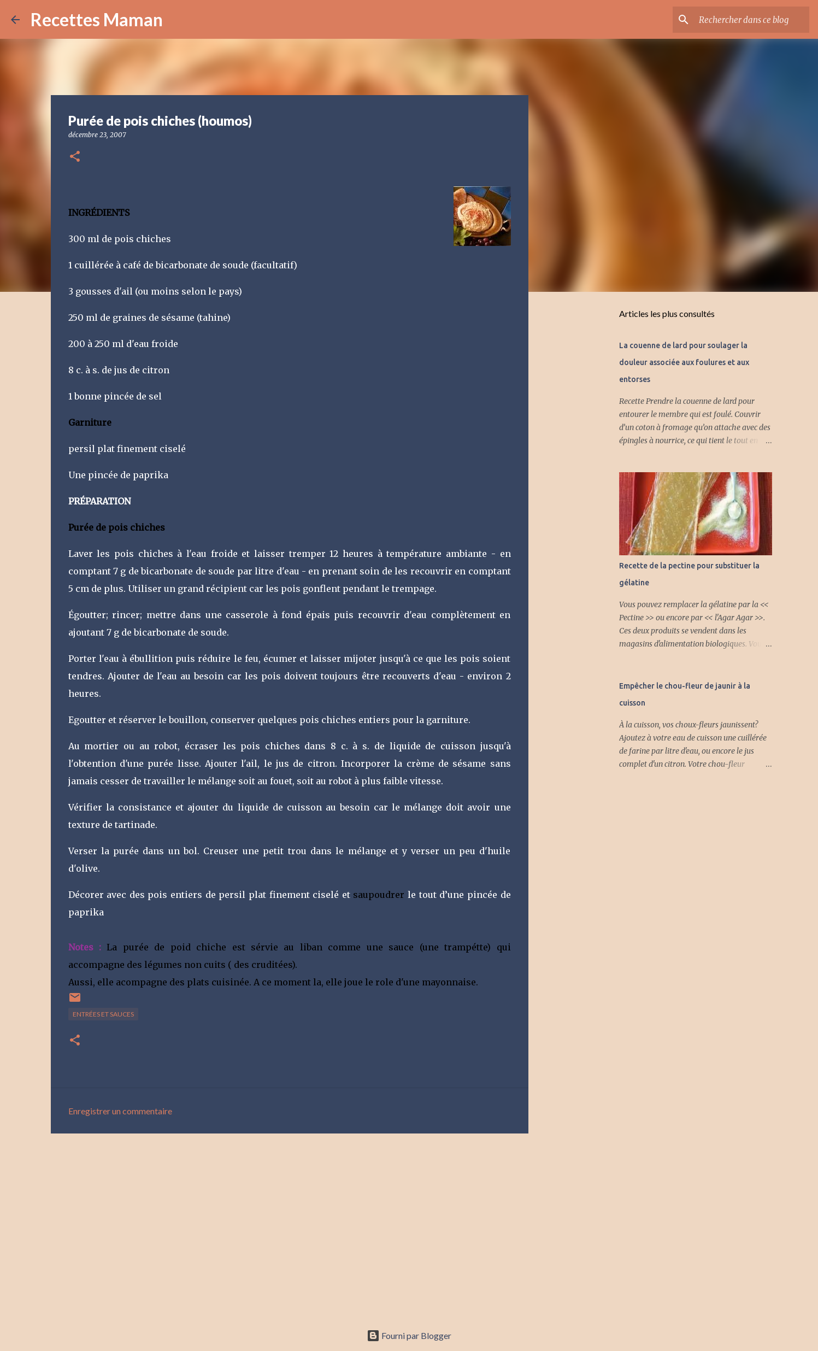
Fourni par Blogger (409, 1335)
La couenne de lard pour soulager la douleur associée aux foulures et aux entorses (684, 362)
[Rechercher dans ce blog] (752, 20)
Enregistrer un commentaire (120, 1111)
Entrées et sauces (103, 1014)
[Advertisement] (289, 1226)
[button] (74, 157)
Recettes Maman (97, 19)
